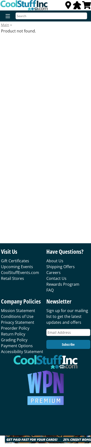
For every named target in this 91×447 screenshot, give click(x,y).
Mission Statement (18, 310)
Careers (53, 272)
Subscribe (68, 344)
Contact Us (56, 278)
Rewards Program (62, 284)
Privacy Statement (17, 322)
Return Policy (13, 334)
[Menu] (6, 16)
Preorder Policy (15, 328)
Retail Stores (12, 278)
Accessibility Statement (22, 351)
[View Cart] (86, 6)
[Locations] (68, 6)
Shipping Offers (60, 266)
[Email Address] (68, 332)
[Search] (51, 15)
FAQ (50, 290)
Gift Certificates (15, 261)
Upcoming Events (17, 266)
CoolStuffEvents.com (20, 272)
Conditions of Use (17, 316)
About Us (54, 261)
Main (5, 24)
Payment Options (17, 345)
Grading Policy (14, 340)
